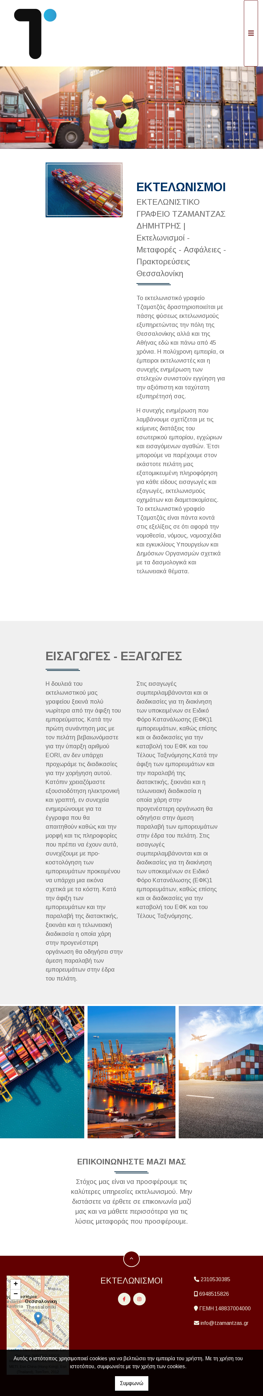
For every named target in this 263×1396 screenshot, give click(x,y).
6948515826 (214, 1294)
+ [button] (16, 1284)
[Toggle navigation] (251, 33)
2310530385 (215, 1279)
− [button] (16, 1294)
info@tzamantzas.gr (224, 1323)
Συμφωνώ (131, 1383)
